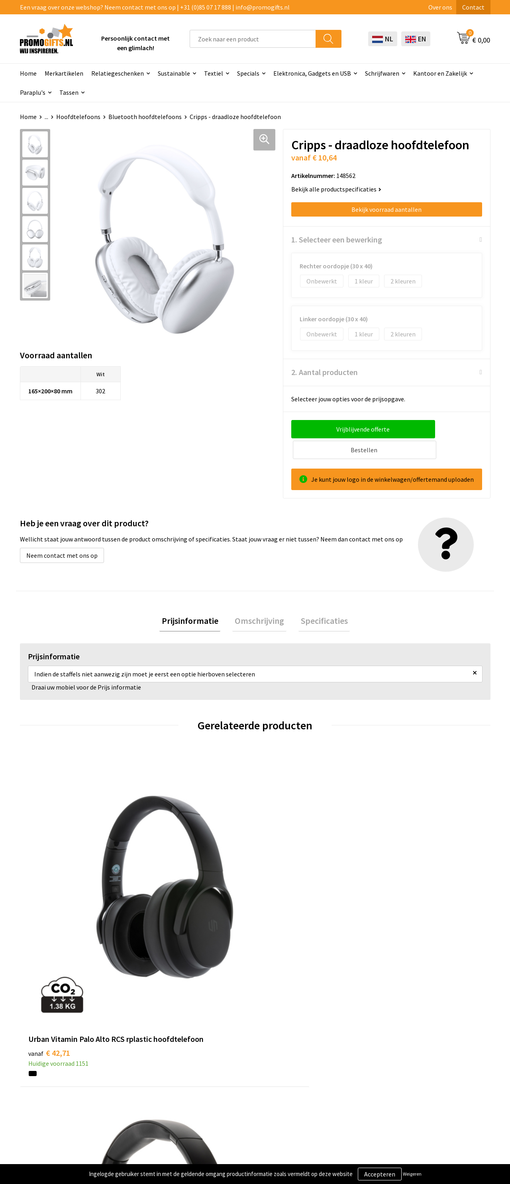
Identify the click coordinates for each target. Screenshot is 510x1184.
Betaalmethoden (335, 1046)
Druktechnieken (148, 1046)
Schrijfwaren (382, 73)
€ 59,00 (167, 874)
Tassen (68, 92)
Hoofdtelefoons (78, 117)
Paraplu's (32, 92)
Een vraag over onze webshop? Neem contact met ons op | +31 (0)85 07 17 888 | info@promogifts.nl (155, 7)
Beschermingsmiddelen (252, 1034)
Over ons (440, 7)
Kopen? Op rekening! (155, 1034)
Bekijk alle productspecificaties (336, 189)
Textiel (213, 73)
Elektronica (235, 1058)
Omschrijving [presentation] (259, 601)
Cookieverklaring (428, 1034)
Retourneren (329, 1058)
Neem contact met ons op (62, 535)
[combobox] (253, 39)
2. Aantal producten (324, 372)
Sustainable (174, 73)
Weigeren (412, 1174)
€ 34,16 (284, 874)
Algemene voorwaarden (437, 1022)
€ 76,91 (402, 886)
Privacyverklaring (429, 1046)
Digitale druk (237, 1070)
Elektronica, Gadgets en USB (312, 73)
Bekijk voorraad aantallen (386, 209)
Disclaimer (419, 1058)
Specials (248, 73)
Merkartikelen (64, 73)
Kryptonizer (236, 1082)
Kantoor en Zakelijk (440, 73)
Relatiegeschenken (117, 73)
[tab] (194, 601)
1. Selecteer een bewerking (336, 239)
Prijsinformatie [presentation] (194, 601)
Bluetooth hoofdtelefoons (145, 117)
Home (28, 73)
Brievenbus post (242, 1046)
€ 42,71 (49, 874)
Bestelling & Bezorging (344, 1034)
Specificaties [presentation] (319, 601)
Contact (473, 7)
